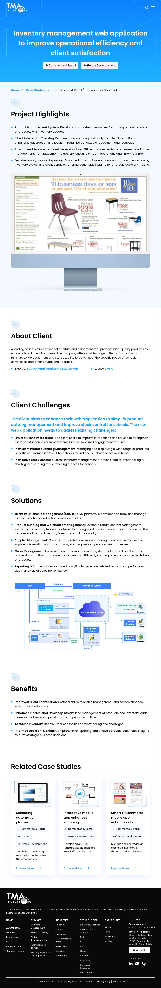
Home (15, 90)
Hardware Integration (85, 966)
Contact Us (139, 950)
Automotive (61, 955)
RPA (82, 937)
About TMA (13, 927)
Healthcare (61, 946)
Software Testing (39, 932)
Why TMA (10, 932)
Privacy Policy (103, 981)
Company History (15, 951)
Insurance (61, 934)
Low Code (85, 960)
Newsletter (110, 936)
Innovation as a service (39, 946)
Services (36, 920)
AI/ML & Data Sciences (86, 931)
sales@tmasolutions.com (142, 927)
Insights (108, 941)
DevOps (84, 955)
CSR (8, 941)
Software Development (38, 926)
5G (81, 941)
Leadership (12, 937)
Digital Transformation (39, 939)
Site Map (90, 981)
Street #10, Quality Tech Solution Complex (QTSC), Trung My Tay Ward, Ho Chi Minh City (141, 939)
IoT (81, 946)
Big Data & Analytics (90, 924)
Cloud (83, 951)
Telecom (60, 924)
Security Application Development (41, 954)
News (107, 931)
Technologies (88, 920)
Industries (62, 920)
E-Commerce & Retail (64, 940)
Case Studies (35, 90)
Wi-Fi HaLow (86, 972)
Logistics (60, 951)
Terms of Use (119, 981)
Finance (60, 929)
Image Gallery (13, 946)
